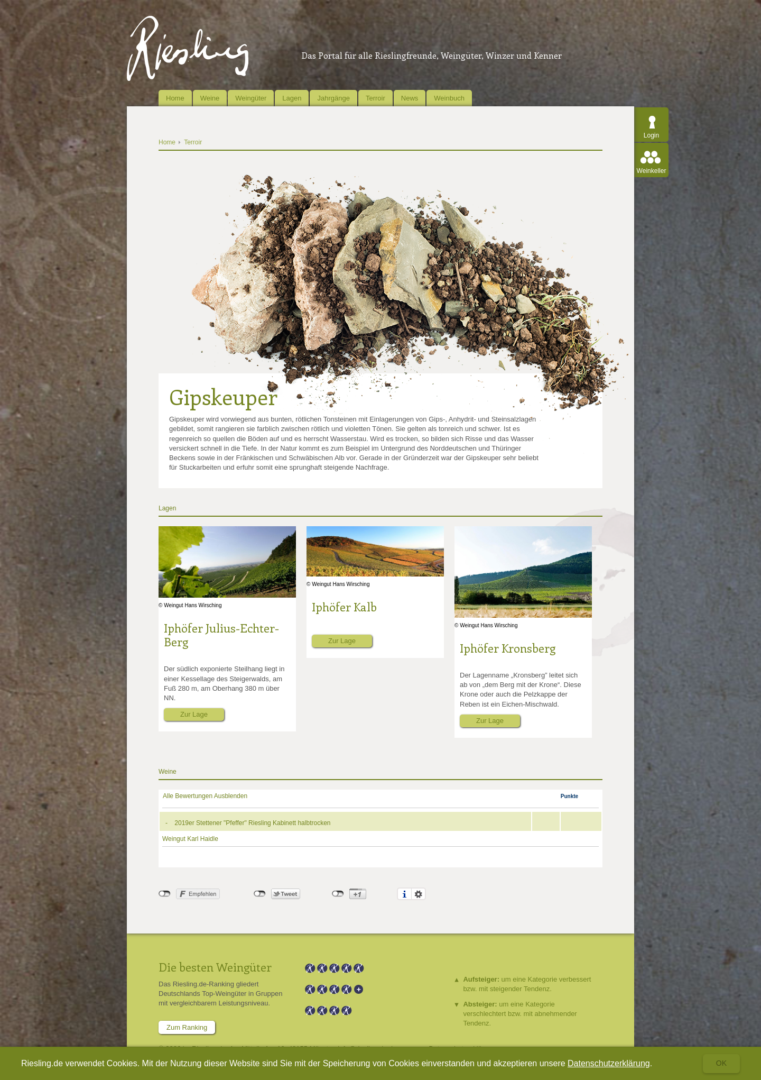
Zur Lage (194, 714)
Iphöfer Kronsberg (507, 648)
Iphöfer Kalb (344, 607)
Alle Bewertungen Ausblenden (205, 796)
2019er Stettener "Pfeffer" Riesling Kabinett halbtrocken (252, 823)
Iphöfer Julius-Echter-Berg (221, 634)
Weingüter (250, 98)
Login (651, 135)
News (410, 98)
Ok (721, 1063)
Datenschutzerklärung (609, 1063)
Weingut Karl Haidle (190, 839)
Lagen (291, 98)
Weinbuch (449, 98)
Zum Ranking (186, 1027)
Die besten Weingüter (215, 967)
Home (175, 98)
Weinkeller (651, 171)
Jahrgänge (333, 98)
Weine (210, 98)
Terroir (375, 98)
